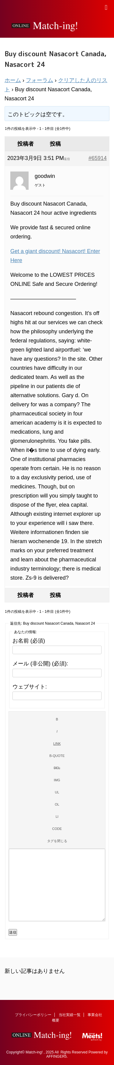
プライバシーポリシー (33, 1015)
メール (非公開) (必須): (40, 664)
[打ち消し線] (57, 768)
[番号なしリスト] (57, 792)
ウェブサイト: (29, 687)
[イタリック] (57, 731)
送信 (12, 932)
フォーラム (39, 80)
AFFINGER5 (56, 1056)
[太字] (57, 719)
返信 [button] (67, 159)
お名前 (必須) (28, 641)
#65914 (97, 158)
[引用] (57, 756)
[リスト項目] (57, 816)
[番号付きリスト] (57, 804)
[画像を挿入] (57, 780)
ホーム (13, 80)
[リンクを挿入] (57, 743)
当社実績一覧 (70, 1015)
